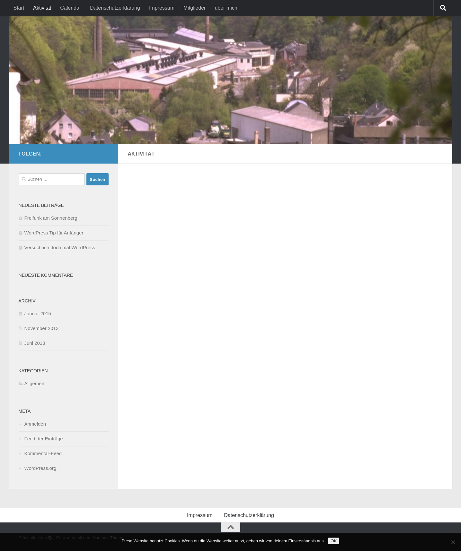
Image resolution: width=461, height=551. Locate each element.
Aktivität (42, 8)
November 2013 (41, 328)
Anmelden (35, 424)
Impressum (161, 8)
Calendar (70, 8)
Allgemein (35, 383)
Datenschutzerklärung (115, 8)
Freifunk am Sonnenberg (50, 218)
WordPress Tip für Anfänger (54, 232)
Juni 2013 (34, 343)
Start (18, 8)
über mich (226, 8)
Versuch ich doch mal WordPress (59, 247)
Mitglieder (194, 8)
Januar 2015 (37, 313)
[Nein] (453, 542)
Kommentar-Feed (43, 453)
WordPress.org (40, 468)
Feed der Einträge (43, 438)
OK (334, 540)
